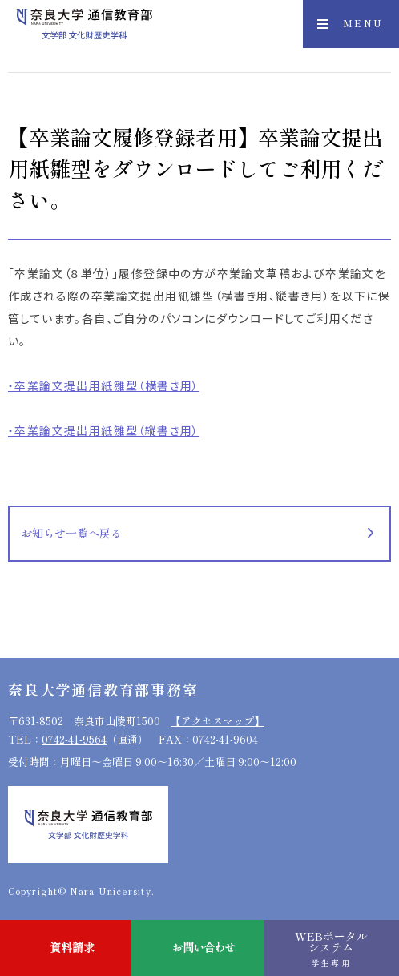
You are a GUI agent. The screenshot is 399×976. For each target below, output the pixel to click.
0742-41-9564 (74, 739)
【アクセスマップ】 (217, 720)
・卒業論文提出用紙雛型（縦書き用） (104, 430)
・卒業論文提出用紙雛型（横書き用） (104, 385)
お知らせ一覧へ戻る (71, 533)
